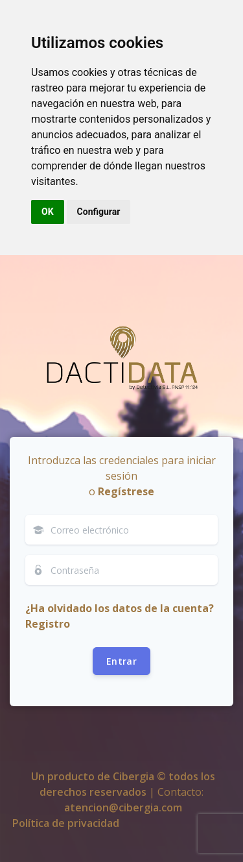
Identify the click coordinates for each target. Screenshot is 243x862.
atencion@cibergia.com (123, 807)
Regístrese (126, 491)
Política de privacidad (65, 823)
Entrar (121, 661)
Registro (47, 624)
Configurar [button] (99, 211)
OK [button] (47, 211)
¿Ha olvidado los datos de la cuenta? (119, 608)
